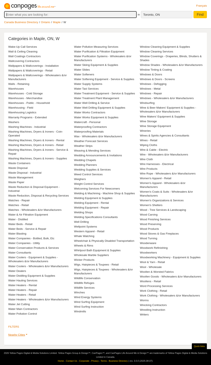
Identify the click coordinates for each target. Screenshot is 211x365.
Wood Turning (148, 238)
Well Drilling (81, 221)
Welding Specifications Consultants (96, 217)
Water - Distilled (18, 219)
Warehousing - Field (20, 107)
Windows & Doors (151, 74)
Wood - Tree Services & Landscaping (163, 209)
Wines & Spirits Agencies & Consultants (164, 135)
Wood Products (149, 228)
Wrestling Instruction (152, 309)
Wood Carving (149, 214)
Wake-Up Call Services (22, 46)
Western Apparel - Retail (89, 231)
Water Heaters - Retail (22, 294)
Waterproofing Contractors (90, 126)
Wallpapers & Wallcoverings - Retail (30, 70)
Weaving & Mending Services (92, 150)
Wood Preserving (150, 224)
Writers (144, 314)
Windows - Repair (151, 93)
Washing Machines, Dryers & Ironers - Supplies (37, 158)
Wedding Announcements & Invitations (98, 155)
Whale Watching (84, 236)
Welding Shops (83, 212)
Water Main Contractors (23, 308)
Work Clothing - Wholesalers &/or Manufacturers (170, 295)
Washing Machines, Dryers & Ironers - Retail (35, 145)
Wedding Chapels (85, 160)
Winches (79, 292)
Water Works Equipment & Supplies (96, 117)
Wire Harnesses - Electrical (157, 164)
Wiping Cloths (148, 145)
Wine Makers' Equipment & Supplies (162, 116)
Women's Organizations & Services (162, 200)
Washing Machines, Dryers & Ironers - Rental (36, 140)
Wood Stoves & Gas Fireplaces (159, 233)
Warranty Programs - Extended (27, 117)
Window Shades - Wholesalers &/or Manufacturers (171, 64)
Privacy (95, 361)
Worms (144, 300)
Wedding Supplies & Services (92, 169)
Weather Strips (83, 145)
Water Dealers (17, 271)
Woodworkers (148, 252)
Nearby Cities (16, 334)
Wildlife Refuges (84, 282)
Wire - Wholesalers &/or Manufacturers (164, 154)
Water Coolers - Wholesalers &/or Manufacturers (38, 266)
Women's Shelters (151, 205)
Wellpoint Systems (85, 226)
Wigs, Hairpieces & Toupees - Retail (96, 264)
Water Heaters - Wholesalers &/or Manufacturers (38, 299)
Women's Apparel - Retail (155, 178)
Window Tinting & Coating (156, 69)
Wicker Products (84, 259)
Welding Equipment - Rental (91, 202)
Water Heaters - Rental (22, 285)
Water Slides (82, 69)
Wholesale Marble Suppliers (91, 255)
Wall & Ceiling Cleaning (23, 51)
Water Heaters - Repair (22, 290)
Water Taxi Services (86, 88)
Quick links (199, 346)
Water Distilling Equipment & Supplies (31, 275)
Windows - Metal (150, 88)
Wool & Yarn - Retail (152, 262)
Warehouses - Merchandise (25, 98)
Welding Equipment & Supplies (93, 198)
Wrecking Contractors (153, 305)
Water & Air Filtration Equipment (28, 214)
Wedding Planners (85, 164)
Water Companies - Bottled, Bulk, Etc (31, 238)
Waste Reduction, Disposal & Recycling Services (38, 195)
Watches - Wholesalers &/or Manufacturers (35, 209)
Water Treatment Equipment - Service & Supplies (104, 93)
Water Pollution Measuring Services (96, 46)
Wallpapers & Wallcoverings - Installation (33, 65)
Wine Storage (148, 121)
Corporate (84, 361)
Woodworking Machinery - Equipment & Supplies (170, 257)
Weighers (80, 179)
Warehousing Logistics (22, 112)
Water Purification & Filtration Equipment (99, 51)
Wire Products (148, 168)
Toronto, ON (151, 14)
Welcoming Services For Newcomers (97, 188)
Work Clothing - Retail (153, 290)
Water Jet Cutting (19, 304)
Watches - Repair (19, 200)
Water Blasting (17, 233)
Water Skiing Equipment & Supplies (96, 64)
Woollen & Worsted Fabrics (157, 271)
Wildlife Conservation (87, 278)
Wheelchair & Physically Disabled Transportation (104, 240)
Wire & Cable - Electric (154, 149)
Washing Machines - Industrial (27, 126)
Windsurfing (147, 102)
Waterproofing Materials (89, 131)
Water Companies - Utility (24, 243)
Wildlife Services (84, 287)
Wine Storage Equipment (155, 126)
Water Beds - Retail (20, 224)
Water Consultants (19, 252)
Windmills (80, 311)
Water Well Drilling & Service (92, 102)
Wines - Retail (148, 140)
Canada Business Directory (21, 22)
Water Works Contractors (89, 112)
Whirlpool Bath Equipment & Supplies (97, 250)
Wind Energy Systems (88, 297)
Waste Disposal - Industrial (24, 172)
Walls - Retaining (18, 83)
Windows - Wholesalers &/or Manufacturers (167, 98)
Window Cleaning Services (156, 51)
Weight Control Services (89, 183)
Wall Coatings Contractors (24, 56)
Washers (13, 122)
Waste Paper (16, 182)
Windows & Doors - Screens (157, 79)
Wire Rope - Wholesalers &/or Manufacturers (168, 173)
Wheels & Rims (83, 245)
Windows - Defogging (153, 83)
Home (61, 361)
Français (201, 5)
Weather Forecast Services (91, 141)
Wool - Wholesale (151, 267)
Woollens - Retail (150, 281)
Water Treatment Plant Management (96, 98)
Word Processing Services (156, 286)
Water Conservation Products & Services (33, 247)
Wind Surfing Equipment (89, 301)
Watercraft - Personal (87, 122)
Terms (104, 361)
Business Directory (118, 361)
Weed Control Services (88, 174)
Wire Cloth (146, 159)
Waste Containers (19, 163)
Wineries (145, 130)
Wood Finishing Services (155, 219)
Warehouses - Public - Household (29, 102)
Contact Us (71, 361)
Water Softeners (84, 74)
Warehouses (16, 88)
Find (200, 15)
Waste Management (20, 177)
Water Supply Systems (88, 83)
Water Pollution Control (22, 313)
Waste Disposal (18, 167)
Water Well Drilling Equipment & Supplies (99, 107)
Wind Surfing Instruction (89, 306)
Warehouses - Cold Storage (25, 93)
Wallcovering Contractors (23, 61)
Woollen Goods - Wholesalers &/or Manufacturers (171, 276)
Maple (57, 22)
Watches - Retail (18, 205)
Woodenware (148, 243)
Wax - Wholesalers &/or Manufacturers (98, 136)
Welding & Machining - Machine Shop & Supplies (104, 193)
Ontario (45, 22)
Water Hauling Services (23, 280)
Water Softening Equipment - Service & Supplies (104, 79)
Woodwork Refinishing (154, 247)
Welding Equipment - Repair (91, 207)
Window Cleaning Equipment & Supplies (165, 46)
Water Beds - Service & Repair (27, 228)
